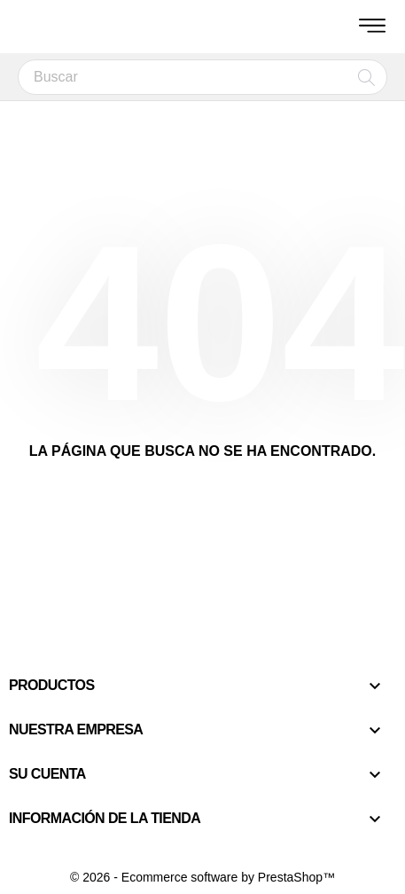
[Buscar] (202, 77)
